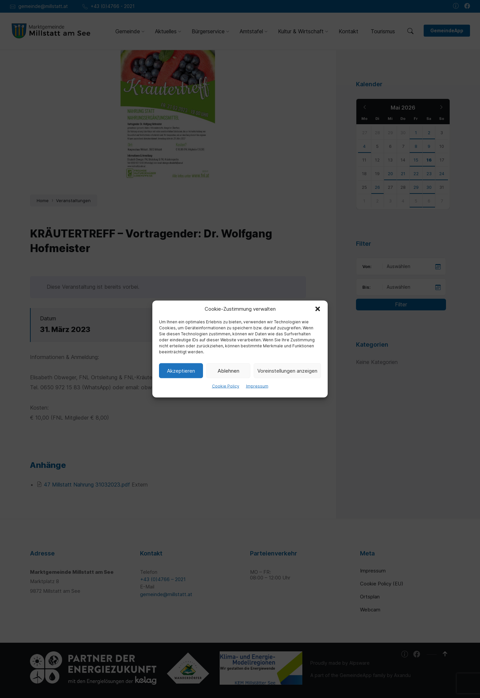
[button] (317, 309)
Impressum (257, 386)
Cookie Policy (225, 386)
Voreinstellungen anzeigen (287, 370)
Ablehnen (228, 370)
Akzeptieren (181, 370)
